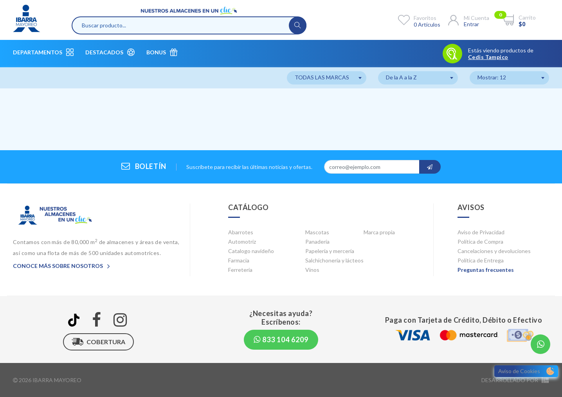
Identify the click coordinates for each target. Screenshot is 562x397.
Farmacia (238, 260)
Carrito (527, 17)
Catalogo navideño (251, 251)
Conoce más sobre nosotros (61, 265)
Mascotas (317, 232)
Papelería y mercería (329, 251)
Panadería (317, 241)
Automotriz (242, 241)
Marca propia (379, 232)
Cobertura (98, 342)
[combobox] (326, 77)
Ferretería (240, 269)
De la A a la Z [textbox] (401, 77)
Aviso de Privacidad (481, 232)
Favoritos (425, 17)
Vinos (312, 269)
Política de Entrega (481, 260)
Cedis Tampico (488, 57)
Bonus (161, 52)
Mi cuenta (476, 17)
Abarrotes (240, 232)
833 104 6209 (281, 339)
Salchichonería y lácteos (334, 260)
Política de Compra (480, 241)
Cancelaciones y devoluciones (494, 251)
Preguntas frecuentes (486, 269)
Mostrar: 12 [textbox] (491, 77)
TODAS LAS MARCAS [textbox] (322, 77)
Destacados (110, 52)
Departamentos (43, 52)
